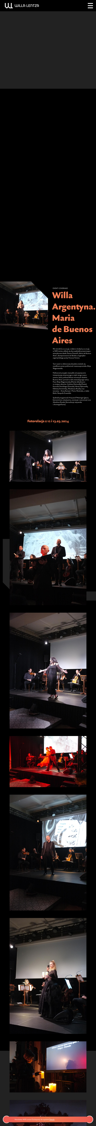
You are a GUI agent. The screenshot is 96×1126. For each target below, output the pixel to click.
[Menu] (90, 5)
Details (55, 1119)
